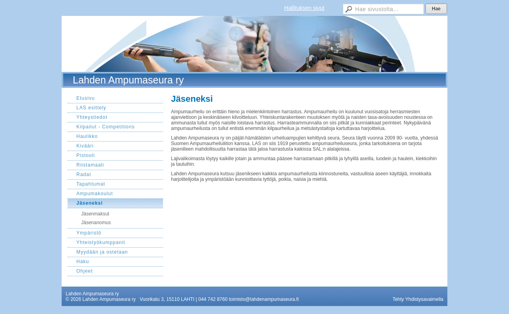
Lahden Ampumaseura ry (128, 79)
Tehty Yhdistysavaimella (417, 299)
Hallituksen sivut (304, 8)
